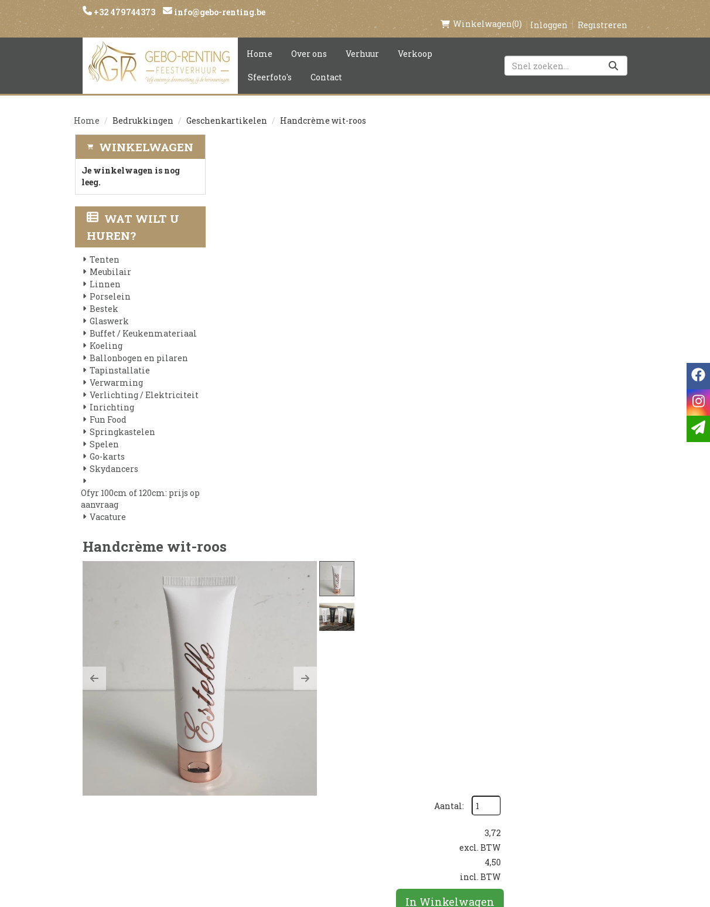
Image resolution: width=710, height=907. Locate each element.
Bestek (103, 297)
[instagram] (537, 715)
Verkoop (415, 41)
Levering (338, 709)
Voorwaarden (258, 749)
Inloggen (549, 12)
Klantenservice (450, 709)
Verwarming (115, 370)
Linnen (104, 272)
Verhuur (362, 41)
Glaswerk (108, 309)
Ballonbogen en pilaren (138, 346)
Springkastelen (122, 420)
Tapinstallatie (119, 358)
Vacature (107, 505)
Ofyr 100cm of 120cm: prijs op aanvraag (139, 486)
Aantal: (573, 158)
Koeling (105, 333)
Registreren (602, 12)
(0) (481, 12)
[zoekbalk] (565, 53)
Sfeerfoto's (270, 64)
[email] (698, 429)
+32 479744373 (123, 12)
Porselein (109, 284)
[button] (235, 265)
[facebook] (513, 715)
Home (259, 41)
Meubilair (110, 260)
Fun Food (107, 407)
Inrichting (111, 395)
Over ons (309, 41)
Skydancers (113, 457)
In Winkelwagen (573, 254)
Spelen (103, 432)
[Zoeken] (613, 53)
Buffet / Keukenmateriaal (142, 321)
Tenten (104, 247)
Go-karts (106, 444)
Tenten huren (351, 809)
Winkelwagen (146, 134)
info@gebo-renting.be (218, 12)
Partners (245, 729)
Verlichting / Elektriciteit (143, 383)
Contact (326, 64)
